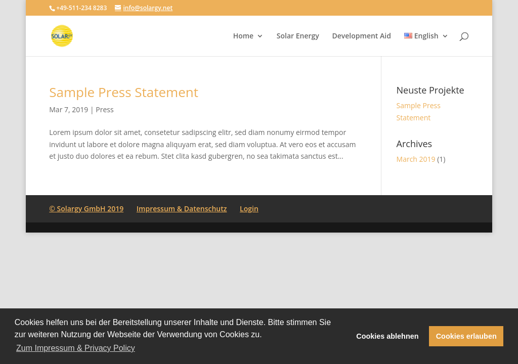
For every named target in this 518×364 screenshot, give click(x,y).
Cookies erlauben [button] (466, 336)
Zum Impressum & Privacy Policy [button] (75, 348)
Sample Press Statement (123, 92)
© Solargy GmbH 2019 (86, 208)
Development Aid (361, 36)
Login (249, 208)
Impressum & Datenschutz (182, 208)
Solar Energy (298, 36)
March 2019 (416, 159)
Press (104, 109)
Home (243, 36)
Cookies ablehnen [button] (387, 336)
